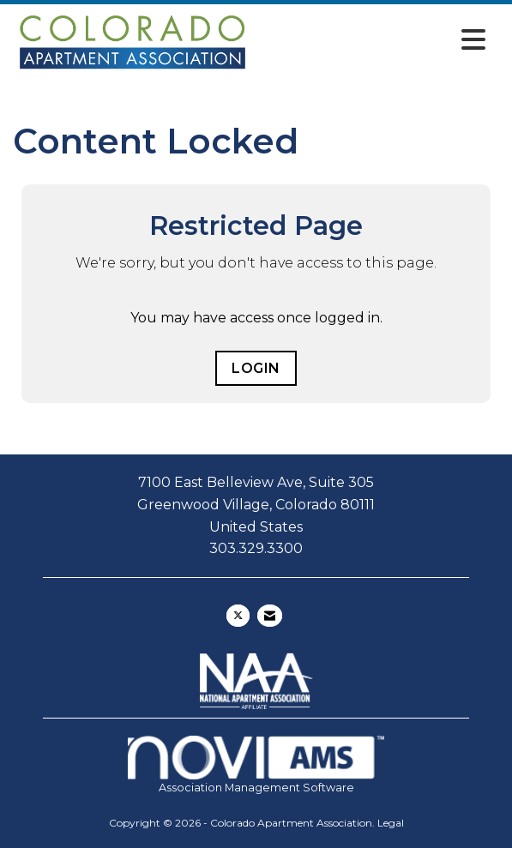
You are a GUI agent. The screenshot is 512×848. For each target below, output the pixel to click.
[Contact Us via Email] (269, 615)
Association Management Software (255, 765)
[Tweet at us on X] (238, 615)
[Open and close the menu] (374, 40)
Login (256, 368)
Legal (390, 822)
